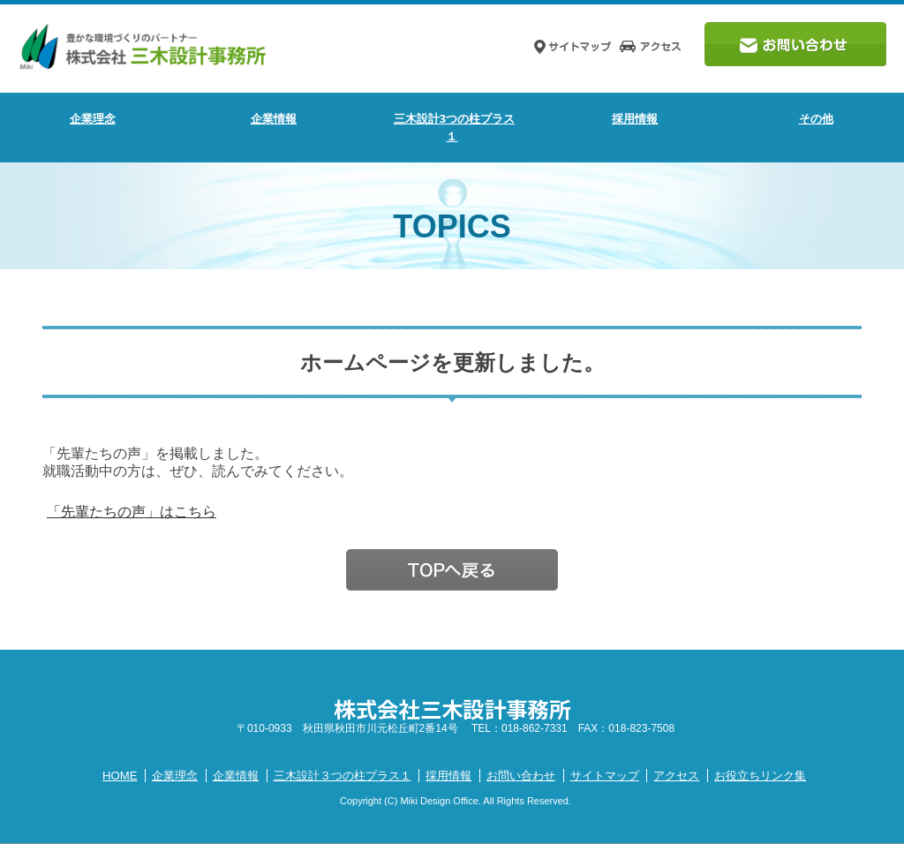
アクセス (676, 775)
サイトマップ (604, 775)
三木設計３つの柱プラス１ (342, 775)
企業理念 (93, 118)
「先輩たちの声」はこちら (131, 511)
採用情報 (448, 775)
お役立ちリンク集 (760, 775)
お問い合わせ (520, 775)
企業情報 (236, 775)
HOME (120, 775)
